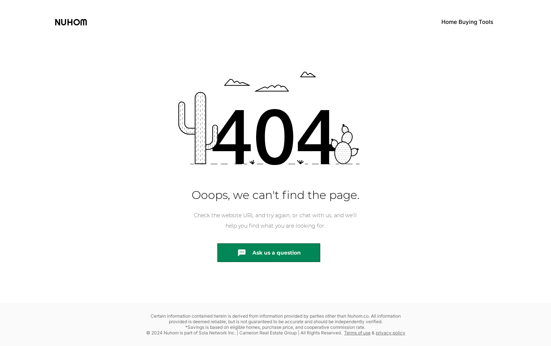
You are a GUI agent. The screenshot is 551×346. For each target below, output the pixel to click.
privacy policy (390, 333)
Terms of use (357, 333)
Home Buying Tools (467, 21)
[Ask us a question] (268, 252)
